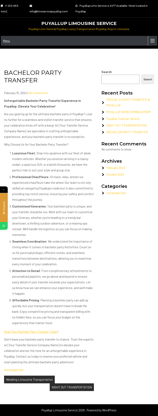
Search (106, 72)
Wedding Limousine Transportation (29, 379)
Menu (6, 41)
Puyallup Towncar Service (123, 118)
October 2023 (115, 174)
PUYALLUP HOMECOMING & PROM (128, 112)
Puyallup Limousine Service (79, 23)
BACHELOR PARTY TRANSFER (127, 132)
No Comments (38, 93)
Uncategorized (13, 370)
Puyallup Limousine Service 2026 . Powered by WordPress (79, 410)
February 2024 (115, 168)
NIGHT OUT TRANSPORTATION (72, 387)
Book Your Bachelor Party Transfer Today (30, 331)
